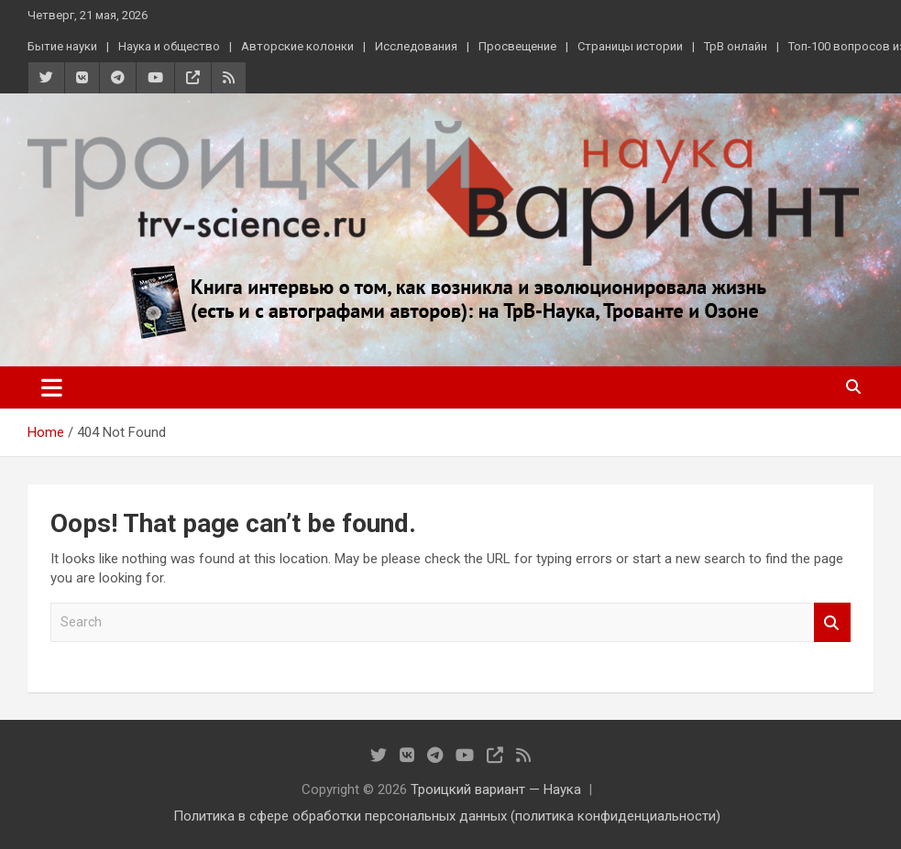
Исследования (416, 46)
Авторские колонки (297, 46)
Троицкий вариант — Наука (496, 789)
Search (832, 622)
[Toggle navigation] (51, 387)
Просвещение (517, 46)
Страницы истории (630, 46)
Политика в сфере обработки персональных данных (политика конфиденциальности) (446, 816)
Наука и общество (169, 46)
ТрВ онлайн (735, 46)
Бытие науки (62, 46)
